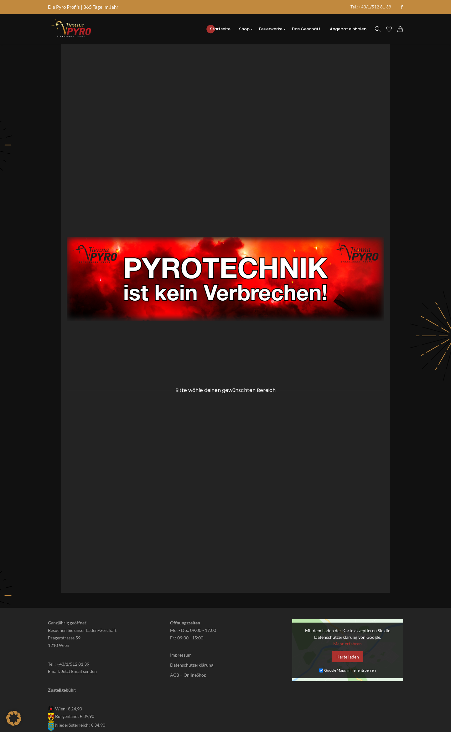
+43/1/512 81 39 (73, 611)
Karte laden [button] (347, 604)
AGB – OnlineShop (188, 622)
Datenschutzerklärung (191, 612)
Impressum (181, 602)
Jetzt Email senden (79, 618)
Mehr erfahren (347, 590)
